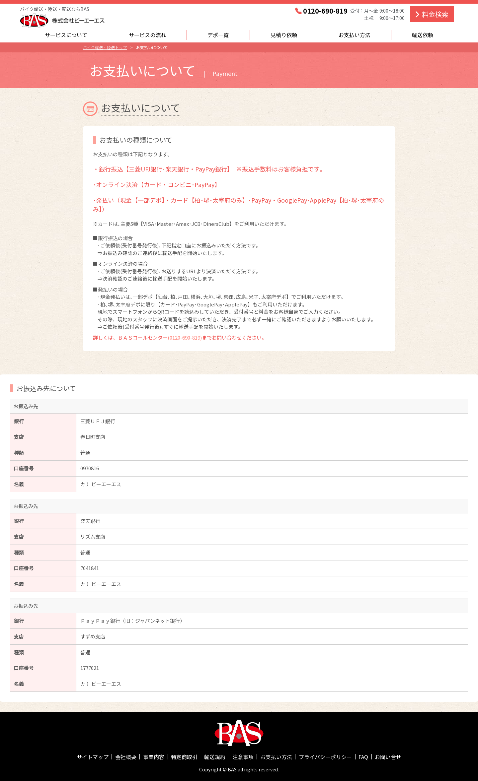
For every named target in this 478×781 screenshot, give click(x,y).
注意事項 (243, 756)
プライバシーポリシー (325, 756)
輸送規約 (214, 756)
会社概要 (125, 756)
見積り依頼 (284, 35)
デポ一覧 (218, 35)
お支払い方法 (354, 35)
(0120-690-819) (185, 337)
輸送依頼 (422, 35)
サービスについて (66, 35)
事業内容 (153, 756)
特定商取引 (184, 756)
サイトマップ (93, 756)
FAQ (363, 756)
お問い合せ (388, 756)
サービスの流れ (147, 35)
